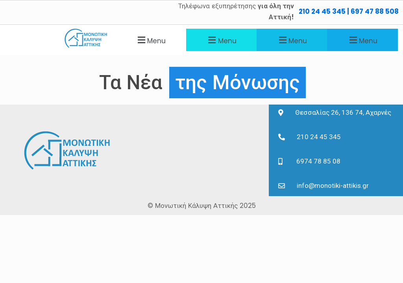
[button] (150, 40)
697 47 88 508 (375, 11)
